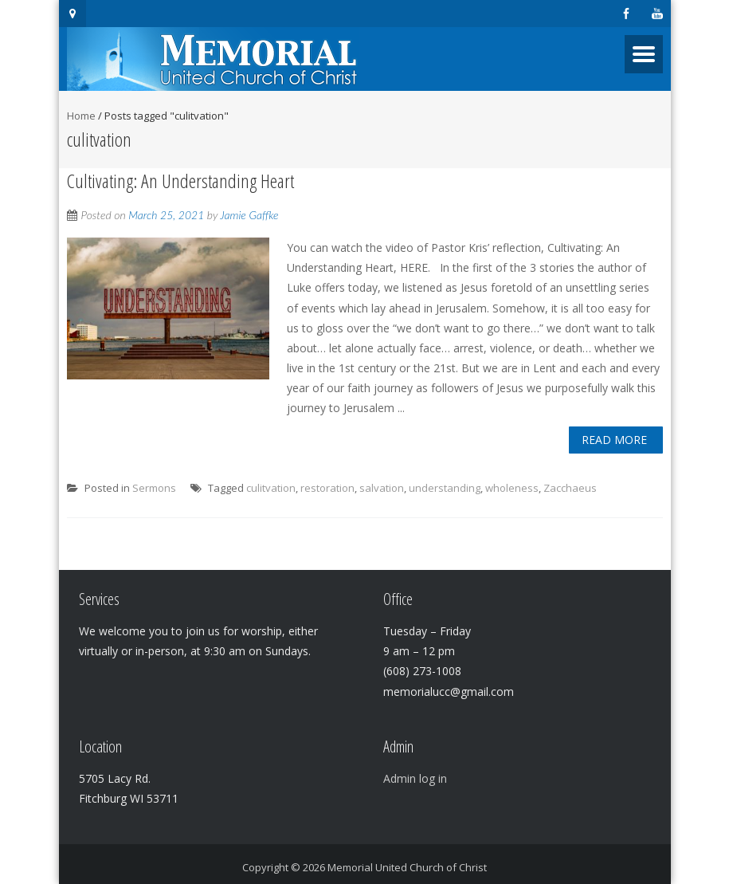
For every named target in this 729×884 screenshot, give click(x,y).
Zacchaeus (570, 488)
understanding (444, 488)
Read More (614, 439)
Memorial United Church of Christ (407, 867)
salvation (381, 488)
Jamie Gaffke (249, 215)
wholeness (512, 488)
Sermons (154, 488)
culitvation (271, 488)
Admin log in (415, 778)
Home (81, 115)
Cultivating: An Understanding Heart (180, 180)
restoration (327, 488)
